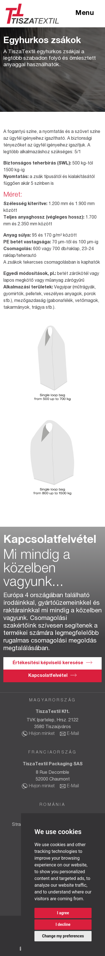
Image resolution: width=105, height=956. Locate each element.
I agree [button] (63, 913)
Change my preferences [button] (63, 936)
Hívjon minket (42, 734)
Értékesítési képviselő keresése (48, 663)
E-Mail (73, 734)
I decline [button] (62, 924)
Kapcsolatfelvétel (47, 676)
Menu (84, 13)
